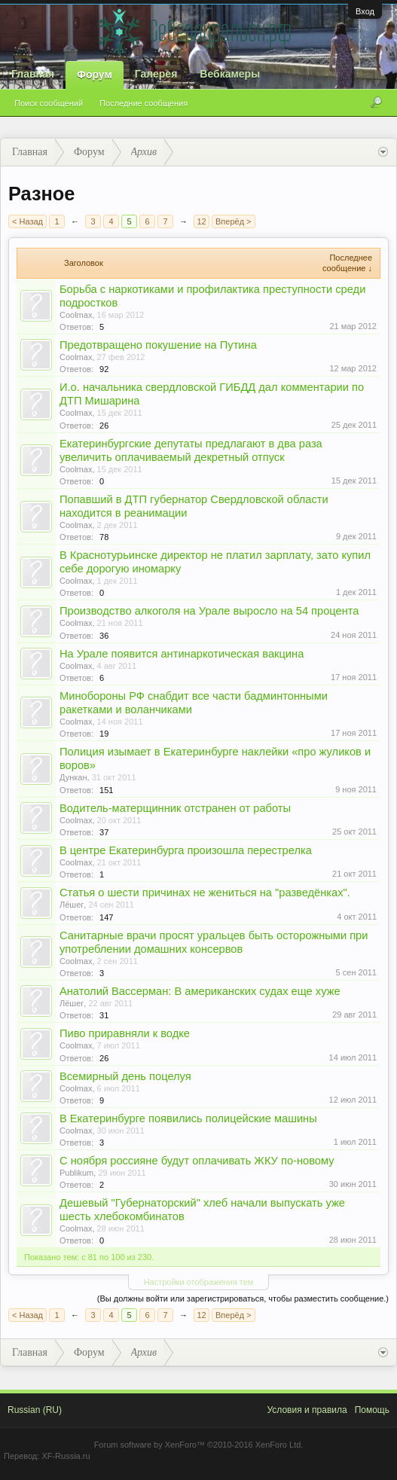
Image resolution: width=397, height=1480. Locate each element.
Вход (365, 11)
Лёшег (72, 904)
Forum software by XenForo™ (199, 1444)
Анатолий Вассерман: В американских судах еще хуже (200, 991)
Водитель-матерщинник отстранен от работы (175, 808)
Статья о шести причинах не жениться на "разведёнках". (205, 892)
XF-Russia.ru (65, 1455)
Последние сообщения (143, 103)
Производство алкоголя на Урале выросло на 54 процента (209, 611)
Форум (94, 75)
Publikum (76, 1172)
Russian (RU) (35, 1410)
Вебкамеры (230, 74)
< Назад (27, 221)
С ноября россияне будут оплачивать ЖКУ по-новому (197, 1161)
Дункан (73, 777)
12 (201, 221)
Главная (32, 74)
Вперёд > (233, 221)
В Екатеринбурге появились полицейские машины (188, 1118)
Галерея (156, 74)
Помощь (372, 1410)
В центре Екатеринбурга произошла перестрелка (186, 850)
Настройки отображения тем (199, 1281)
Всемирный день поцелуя (125, 1076)
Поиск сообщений (48, 103)
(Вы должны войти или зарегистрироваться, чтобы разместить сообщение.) (243, 1298)
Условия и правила (307, 1410)
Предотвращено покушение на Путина (158, 345)
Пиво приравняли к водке (125, 1033)
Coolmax (76, 314)
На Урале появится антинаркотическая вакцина (182, 654)
